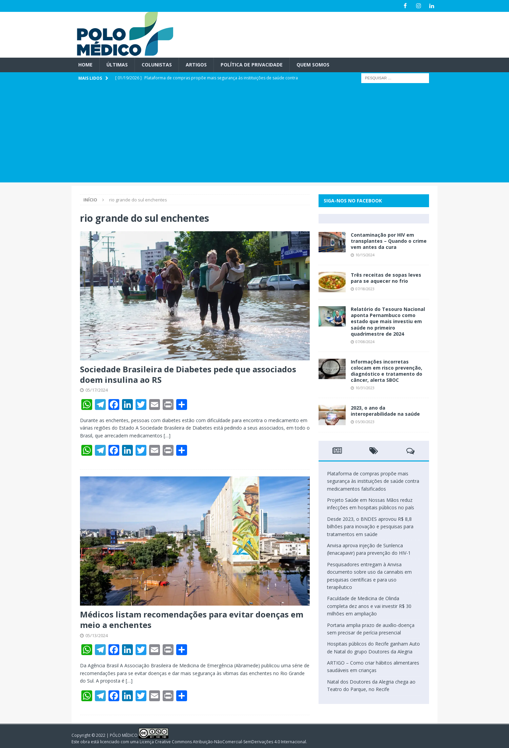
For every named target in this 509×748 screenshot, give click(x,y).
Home (85, 64)
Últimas (117, 64)
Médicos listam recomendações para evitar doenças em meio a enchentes (191, 619)
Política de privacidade (252, 64)
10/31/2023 (364, 387)
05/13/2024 (96, 635)
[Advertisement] (254, 134)
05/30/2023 (364, 421)
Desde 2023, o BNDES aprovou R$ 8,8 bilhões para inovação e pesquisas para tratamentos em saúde (370, 526)
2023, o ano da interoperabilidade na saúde (385, 411)
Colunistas (157, 64)
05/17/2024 (96, 390)
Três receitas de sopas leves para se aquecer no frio (386, 278)
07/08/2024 (364, 341)
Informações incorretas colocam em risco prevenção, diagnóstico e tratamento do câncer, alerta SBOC (386, 370)
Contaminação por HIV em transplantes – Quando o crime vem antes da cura (389, 241)
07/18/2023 (364, 288)
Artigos (196, 64)
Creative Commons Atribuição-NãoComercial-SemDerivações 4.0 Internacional (230, 741)
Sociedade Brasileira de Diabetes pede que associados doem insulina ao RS (188, 374)
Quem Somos (313, 64)
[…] (167, 435)
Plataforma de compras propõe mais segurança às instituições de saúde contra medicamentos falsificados (373, 481)
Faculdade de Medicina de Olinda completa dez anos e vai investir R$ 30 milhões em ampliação (369, 606)
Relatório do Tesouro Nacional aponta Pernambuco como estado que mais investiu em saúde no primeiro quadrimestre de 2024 (388, 321)
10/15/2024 (364, 254)
